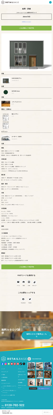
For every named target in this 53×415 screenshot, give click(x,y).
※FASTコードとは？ (26, 21)
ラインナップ (4, 371)
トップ (3, 368)
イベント (20, 368)
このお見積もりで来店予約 (26, 28)
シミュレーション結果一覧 (8, 395)
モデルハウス (21, 371)
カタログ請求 (21, 379)
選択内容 (47, 412)
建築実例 (3, 380)
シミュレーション (5, 383)
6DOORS (5, 377)
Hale (4, 374)
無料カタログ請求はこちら (36, 335)
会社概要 (20, 382)
